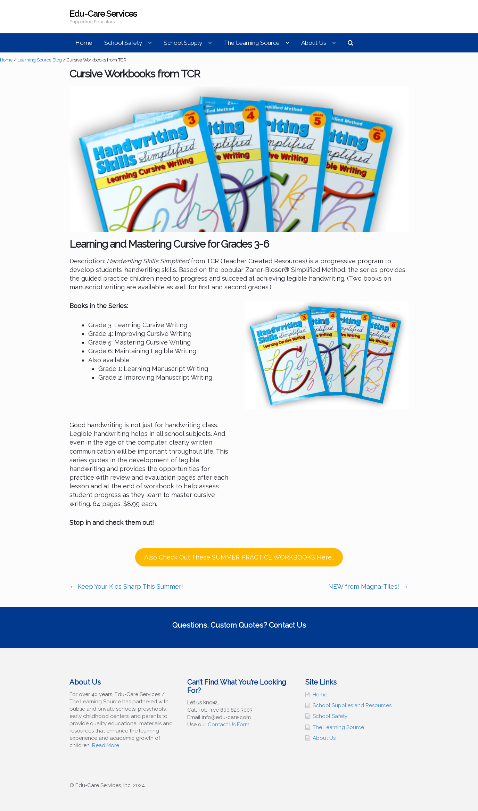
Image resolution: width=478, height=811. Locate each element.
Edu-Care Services (103, 14)
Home (83, 42)
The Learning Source (252, 42)
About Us (313, 42)
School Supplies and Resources (352, 705)
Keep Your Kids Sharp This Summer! (126, 586)
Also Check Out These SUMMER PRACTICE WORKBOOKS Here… (239, 557)
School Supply (183, 42)
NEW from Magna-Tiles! (368, 586)
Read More (105, 745)
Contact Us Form (228, 724)
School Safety (123, 42)
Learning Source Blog (39, 60)
